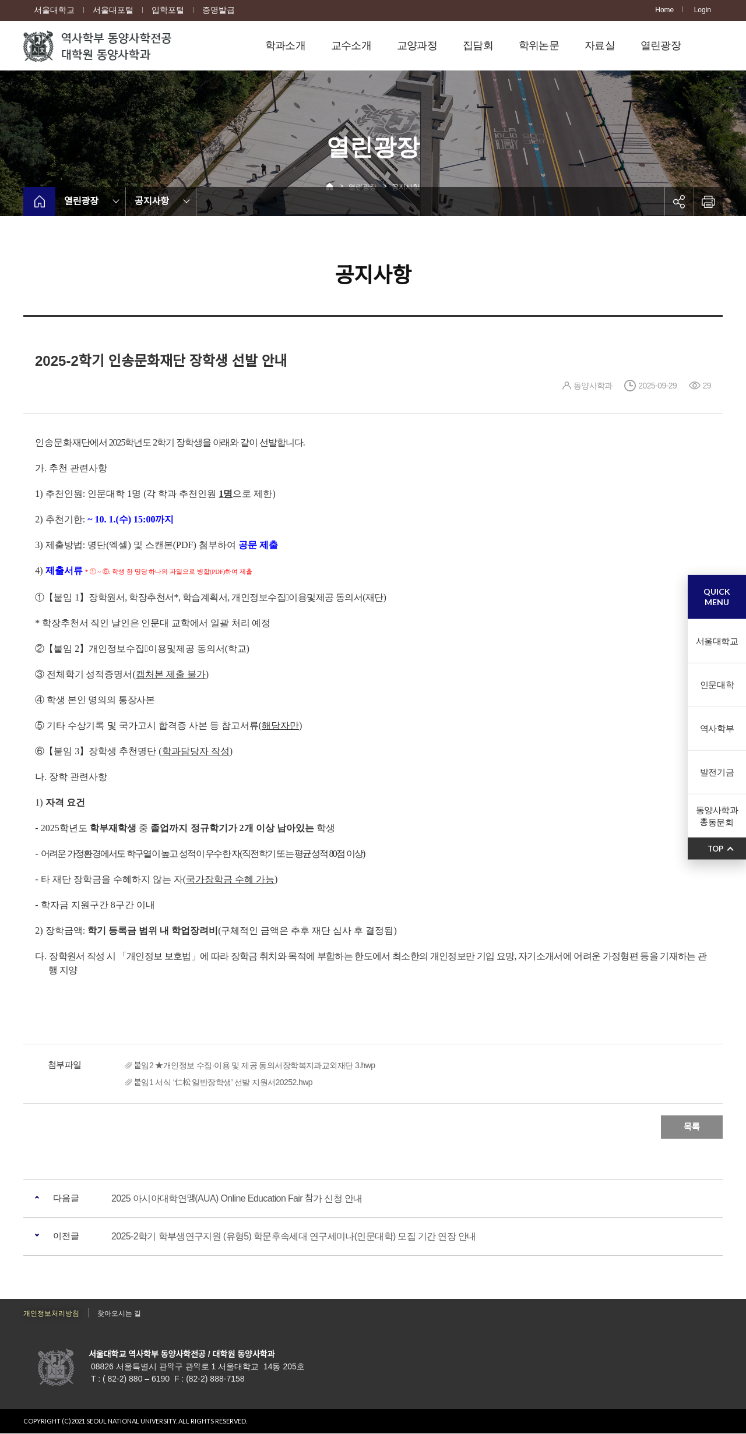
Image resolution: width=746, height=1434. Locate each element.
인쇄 (708, 201)
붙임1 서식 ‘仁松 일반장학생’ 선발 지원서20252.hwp (223, 1082)
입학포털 (168, 10)
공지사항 (152, 201)
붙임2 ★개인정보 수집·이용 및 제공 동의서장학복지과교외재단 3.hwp (254, 1065)
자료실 (600, 45)
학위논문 (539, 45)
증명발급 (218, 10)
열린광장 (661, 45)
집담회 (478, 45)
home (39, 201)
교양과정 (417, 45)
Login (702, 10)
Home (664, 10)
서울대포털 (113, 10)
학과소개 (285, 45)
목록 (692, 1127)
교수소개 (351, 45)
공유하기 (679, 201)
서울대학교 (54, 10)
